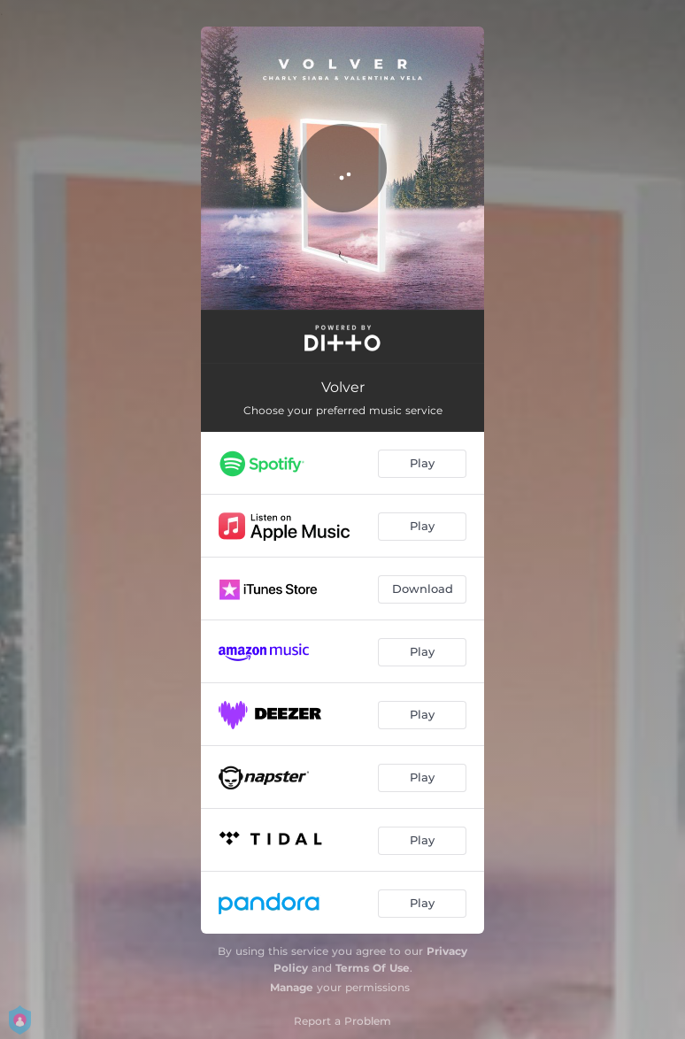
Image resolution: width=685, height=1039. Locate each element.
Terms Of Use (372, 967)
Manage (291, 987)
